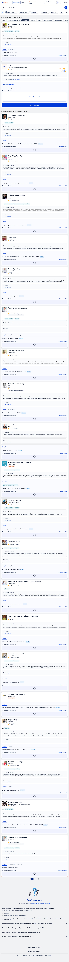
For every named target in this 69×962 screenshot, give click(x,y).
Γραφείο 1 (4, 49)
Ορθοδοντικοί (24, 955)
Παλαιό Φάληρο (58, 20)
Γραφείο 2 (10, 335)
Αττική (3, 20)
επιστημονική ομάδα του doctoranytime (40, 903)
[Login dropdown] (58, 2)
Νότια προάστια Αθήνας (14, 20)
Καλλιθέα (33, 20)
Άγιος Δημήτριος (48, 20)
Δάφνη (39, 20)
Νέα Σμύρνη (25, 20)
